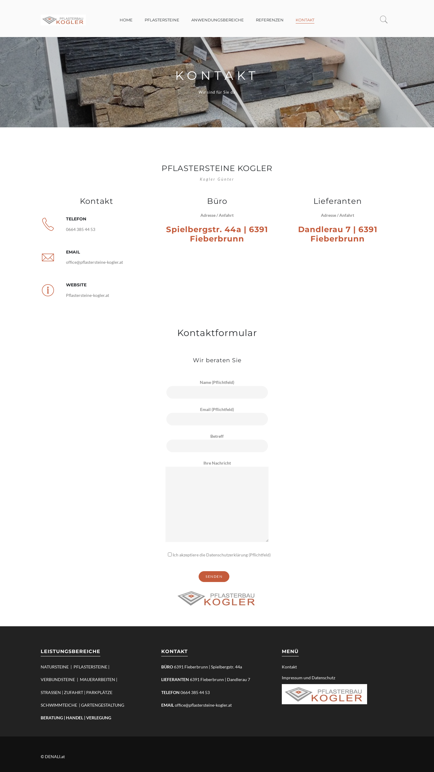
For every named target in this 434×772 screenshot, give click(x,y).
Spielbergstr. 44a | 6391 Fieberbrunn (217, 234)
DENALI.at (55, 756)
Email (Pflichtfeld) (217, 414)
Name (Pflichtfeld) (217, 387)
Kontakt (289, 666)
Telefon (76, 219)
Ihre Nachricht (217, 501)
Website (76, 285)
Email (73, 252)
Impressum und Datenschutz (308, 677)
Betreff (217, 441)
